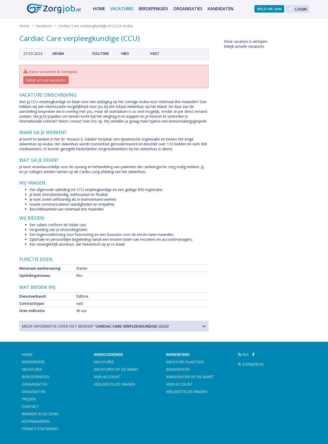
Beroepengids (153, 9)
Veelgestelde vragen (114, 384)
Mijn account (107, 376)
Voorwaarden (36, 421)
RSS (243, 354)
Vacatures (122, 9)
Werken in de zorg (40, 413)
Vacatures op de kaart (116, 369)
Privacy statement (40, 428)
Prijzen (29, 399)
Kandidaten (220, 9)
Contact (30, 406)
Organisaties (187, 9)
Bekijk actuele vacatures (46, 80)
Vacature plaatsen (184, 361)
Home (99, 9)
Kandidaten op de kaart (190, 376)
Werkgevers (33, 361)
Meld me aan (269, 8)
